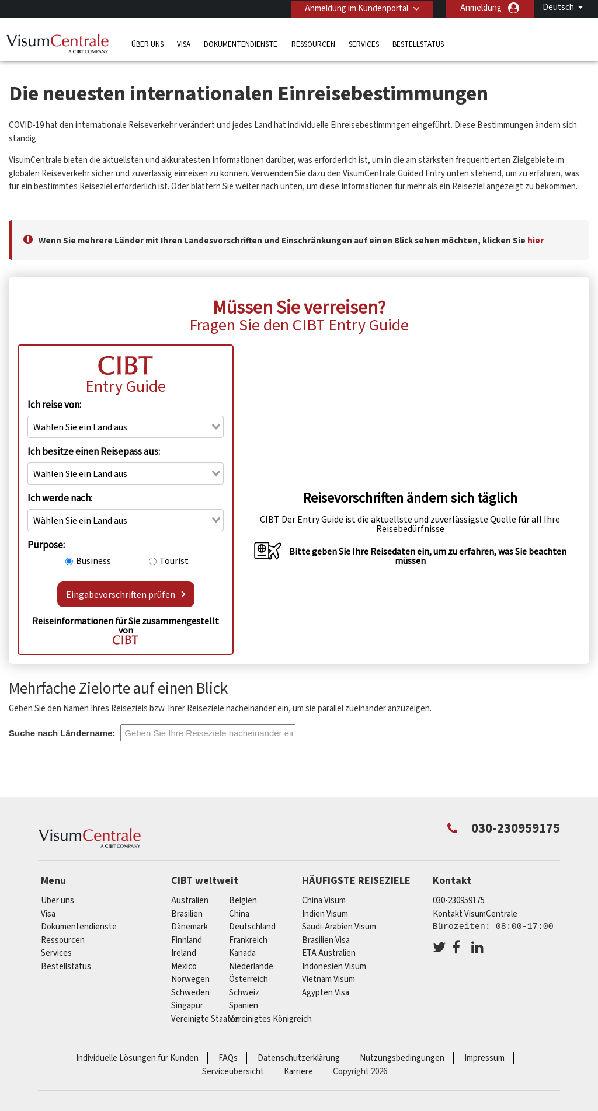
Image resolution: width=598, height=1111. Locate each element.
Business (93, 560)
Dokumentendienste (240, 43)
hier (535, 241)
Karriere (298, 1071)
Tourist (174, 560)
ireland (183, 953)
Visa (183, 43)
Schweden (190, 993)
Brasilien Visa (326, 940)
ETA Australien (329, 953)
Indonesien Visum (334, 966)
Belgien (243, 900)
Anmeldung (481, 8)
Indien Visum (325, 914)
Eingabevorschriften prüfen (126, 594)
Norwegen (190, 979)
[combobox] (125, 427)
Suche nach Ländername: (62, 733)
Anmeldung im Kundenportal (355, 8)
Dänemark (189, 927)
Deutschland (252, 927)
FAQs (228, 1058)
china (239, 914)
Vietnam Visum (328, 979)
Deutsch (558, 7)
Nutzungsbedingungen (402, 1058)
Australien (189, 900)
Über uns (147, 43)
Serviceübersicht (233, 1071)
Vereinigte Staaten (205, 1019)
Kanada (242, 953)
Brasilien (187, 914)
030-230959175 (459, 900)
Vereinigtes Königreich (270, 1019)
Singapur (187, 1005)
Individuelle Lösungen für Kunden (137, 1058)
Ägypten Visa (325, 993)
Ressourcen (313, 43)
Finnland (186, 940)
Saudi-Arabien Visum (339, 927)
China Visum (324, 900)
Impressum (484, 1058)
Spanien (243, 1005)
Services (364, 43)
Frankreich (248, 940)
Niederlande (251, 966)
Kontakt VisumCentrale (475, 914)
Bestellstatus (418, 43)
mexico (184, 966)
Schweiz (244, 993)
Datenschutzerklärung (299, 1058)
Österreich (248, 979)
